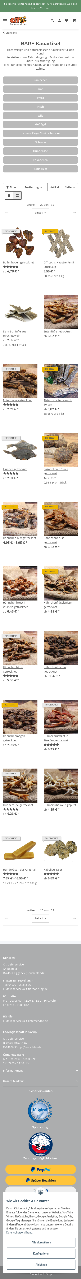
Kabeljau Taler (53, 869)
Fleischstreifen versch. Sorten (58, 402)
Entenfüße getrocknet (57, 331)
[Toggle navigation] (5, 17)
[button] (53, 21)
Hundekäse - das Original (19, 869)
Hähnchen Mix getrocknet (19, 538)
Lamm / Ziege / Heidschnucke (40, 133)
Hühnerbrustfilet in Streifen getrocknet (56, 738)
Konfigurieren (41, 1253)
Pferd (40, 98)
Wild (40, 115)
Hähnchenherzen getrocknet (55, 669)
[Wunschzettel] (66, 21)
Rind (40, 89)
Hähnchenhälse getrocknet (13, 669)
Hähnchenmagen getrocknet (14, 738)
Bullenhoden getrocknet (18, 262)
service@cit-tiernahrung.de (30, 989)
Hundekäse (40, 151)
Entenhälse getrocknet (17, 400)
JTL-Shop (47, 1274)
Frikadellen (40, 160)
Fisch (40, 106)
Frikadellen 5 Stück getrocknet (56, 471)
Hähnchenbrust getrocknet (54, 540)
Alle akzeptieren (41, 1242)
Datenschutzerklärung (19, 1232)
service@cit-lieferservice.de (30, 1021)
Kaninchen (40, 80)
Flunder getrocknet (15, 469)
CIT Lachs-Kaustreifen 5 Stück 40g (59, 264)
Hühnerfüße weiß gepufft (60, 805)
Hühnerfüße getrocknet (18, 805)
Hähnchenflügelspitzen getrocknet (58, 605)
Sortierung (32, 187)
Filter (11, 187)
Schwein (40, 142)
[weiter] (74, 213)
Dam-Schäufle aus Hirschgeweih (14, 333)
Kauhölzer (40, 169)
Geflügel (40, 124)
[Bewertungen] (10, 267)
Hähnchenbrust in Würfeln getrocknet (15, 605)
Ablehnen (41, 1264)
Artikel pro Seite (61, 187)
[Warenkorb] (74, 21)
